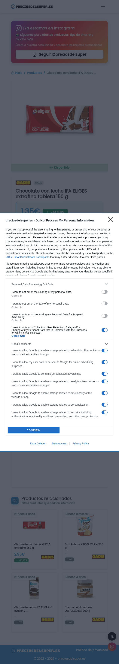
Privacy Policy (80, 443)
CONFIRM (34, 430)
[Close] (111, 220)
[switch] (105, 292)
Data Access (59, 443)
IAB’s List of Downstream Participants (27, 257)
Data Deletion (38, 443)
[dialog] (59, 332)
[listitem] (59, 284)
